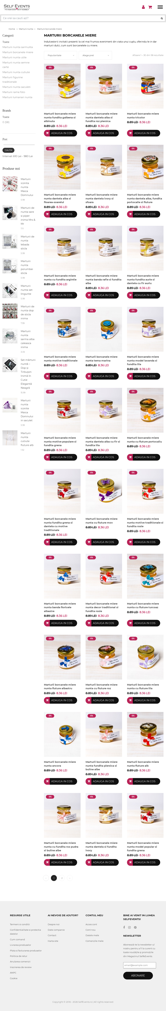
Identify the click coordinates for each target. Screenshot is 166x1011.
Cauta (8, 150)
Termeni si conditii (20, 924)
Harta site (53, 941)
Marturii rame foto (13, 92)
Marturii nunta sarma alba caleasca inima (27, 339)
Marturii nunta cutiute (16, 72)
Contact (52, 935)
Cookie (13, 978)
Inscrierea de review (21, 967)
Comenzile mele (94, 941)
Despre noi (54, 924)
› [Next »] (69, 878)
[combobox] (60, 55)
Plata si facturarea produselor (26, 950)
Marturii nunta (26, 29)
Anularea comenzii (20, 961)
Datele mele (92, 935)
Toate (5, 42)
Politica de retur (18, 956)
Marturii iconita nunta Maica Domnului (27, 187)
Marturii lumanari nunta (17, 97)
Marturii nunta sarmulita (17, 47)
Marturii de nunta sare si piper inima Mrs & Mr (28, 215)
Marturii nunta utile (14, 57)
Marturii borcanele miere (48, 29)
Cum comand (17, 939)
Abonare (138, 975)
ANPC (13, 972)
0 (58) (5, 122)
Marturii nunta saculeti (16, 86)
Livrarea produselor (20, 945)
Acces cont (91, 924)
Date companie (56, 929)
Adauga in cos (61, 133)
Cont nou (91, 929)
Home (13, 29)
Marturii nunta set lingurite (27, 289)
